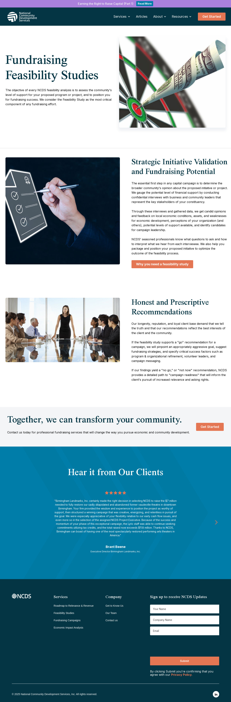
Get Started (211, 16)
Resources (180, 16)
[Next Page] (216, 522)
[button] (122, 17)
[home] (17, 16)
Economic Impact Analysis (68, 627)
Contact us (111, 620)
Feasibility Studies (64, 613)
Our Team (111, 613)
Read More (145, 3)
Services (120, 16)
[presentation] (177, 644)
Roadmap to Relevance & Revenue (73, 605)
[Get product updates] (184, 609)
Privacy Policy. (181, 674)
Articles (142, 16)
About (158, 16)
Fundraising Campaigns (67, 620)
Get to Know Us (114, 605)
